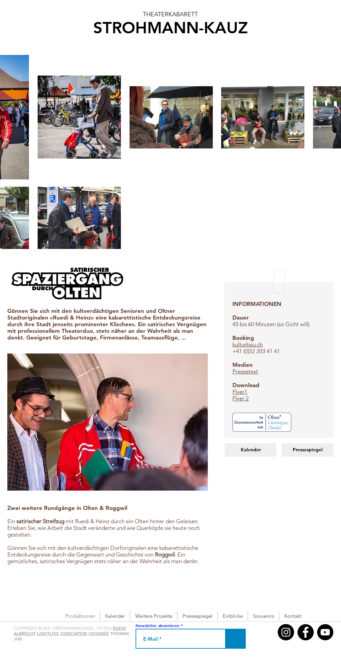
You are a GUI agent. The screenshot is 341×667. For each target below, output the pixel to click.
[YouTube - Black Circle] (325, 632)
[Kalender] (250, 450)
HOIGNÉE (99, 633)
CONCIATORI (73, 633)
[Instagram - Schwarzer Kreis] (286, 632)
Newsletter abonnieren (157, 625)
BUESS (119, 628)
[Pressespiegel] (307, 450)
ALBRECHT (25, 633)
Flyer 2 (240, 398)
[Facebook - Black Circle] (305, 632)
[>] (236, 639)
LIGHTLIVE (48, 633)
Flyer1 (239, 391)
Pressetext (245, 371)
